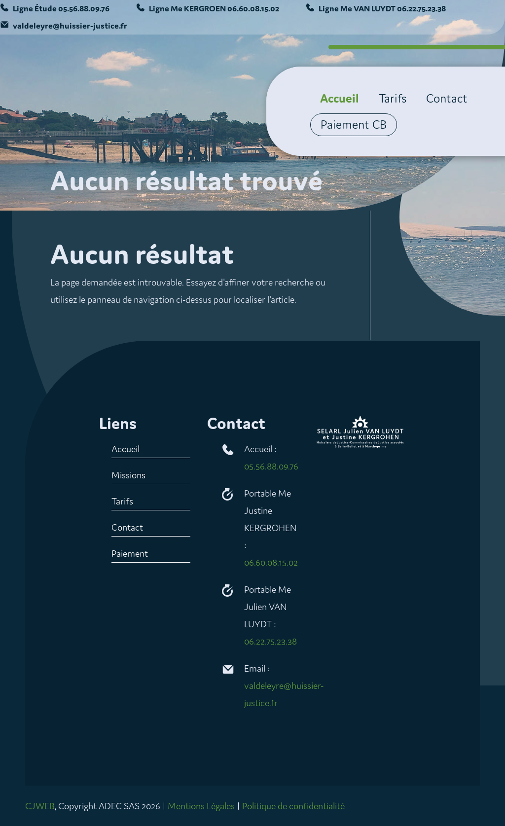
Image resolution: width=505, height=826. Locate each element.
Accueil (339, 98)
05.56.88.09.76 (83, 8)
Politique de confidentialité (293, 806)
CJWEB (40, 806)
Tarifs (392, 98)
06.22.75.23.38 (421, 8)
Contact (447, 98)
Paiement (129, 553)
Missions (128, 475)
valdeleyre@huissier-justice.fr (70, 25)
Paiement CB (354, 124)
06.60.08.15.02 (253, 8)
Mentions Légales (201, 806)
